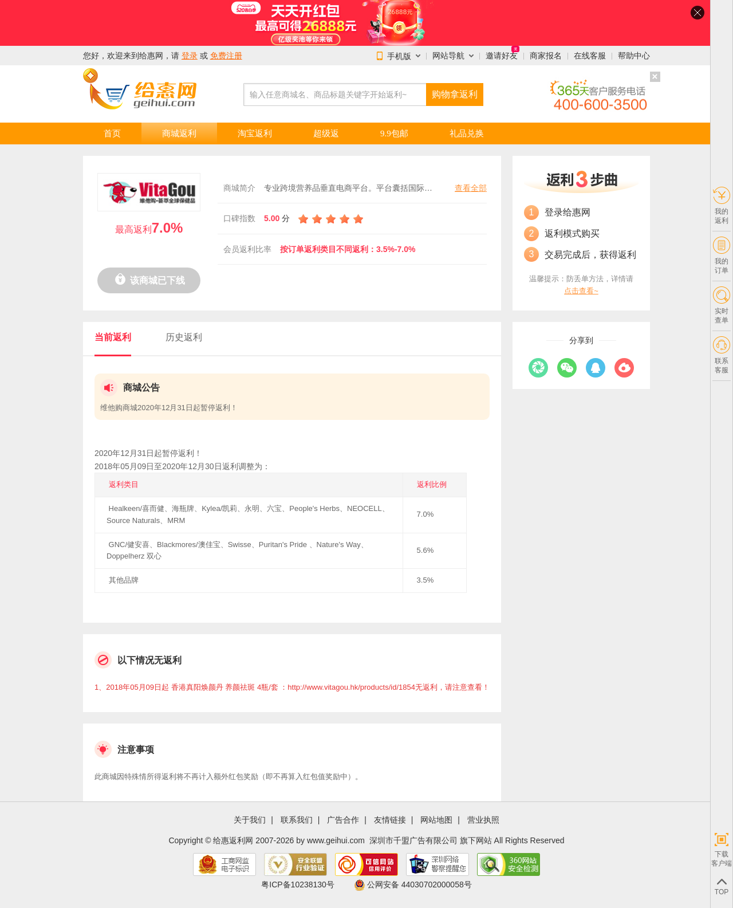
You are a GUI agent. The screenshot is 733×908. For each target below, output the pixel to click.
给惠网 (151, 55)
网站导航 (448, 55)
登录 (190, 55)
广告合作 (343, 820)
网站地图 (436, 820)
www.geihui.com (336, 840)
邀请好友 (502, 55)
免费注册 (226, 55)
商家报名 (546, 55)
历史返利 (183, 337)
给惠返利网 (233, 840)
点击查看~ (581, 290)
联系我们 (297, 820)
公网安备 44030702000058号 (413, 884)
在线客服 (590, 55)
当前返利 (112, 337)
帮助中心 (634, 55)
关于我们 (250, 820)
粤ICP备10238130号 (297, 884)
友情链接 (390, 820)
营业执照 (483, 820)
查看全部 (471, 187)
